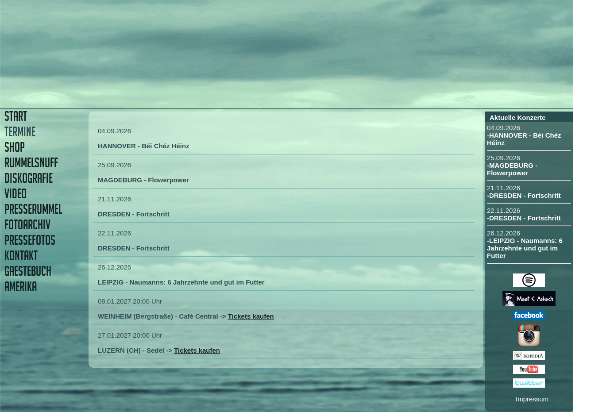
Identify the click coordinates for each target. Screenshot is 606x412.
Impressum (532, 399)
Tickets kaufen (251, 316)
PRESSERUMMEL (33, 209)
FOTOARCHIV (27, 224)
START (15, 116)
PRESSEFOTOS (29, 240)
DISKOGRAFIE (28, 178)
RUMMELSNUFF (31, 162)
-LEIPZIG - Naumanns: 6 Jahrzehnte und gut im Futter (525, 248)
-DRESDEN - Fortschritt (524, 195)
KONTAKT (21, 255)
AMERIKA (20, 286)
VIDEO (15, 193)
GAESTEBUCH (27, 271)
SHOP (14, 147)
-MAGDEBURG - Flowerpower (512, 169)
